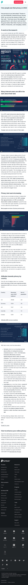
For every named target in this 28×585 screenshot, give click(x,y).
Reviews (2, 505)
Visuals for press (5, 425)
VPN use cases (4, 497)
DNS (15, 505)
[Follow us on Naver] (6, 564)
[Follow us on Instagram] (15, 560)
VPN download (4, 507)
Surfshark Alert (4, 472)
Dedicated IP (3, 502)
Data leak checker (17, 516)
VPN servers (3, 500)
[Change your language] (4, 568)
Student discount (17, 494)
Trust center (16, 472)
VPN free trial (3, 509)
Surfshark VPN (4, 467)
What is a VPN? (4, 493)
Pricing (2, 479)
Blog (15, 476)
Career (15, 474)
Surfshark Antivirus (4, 474)
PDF (2, 422)
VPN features (3, 495)
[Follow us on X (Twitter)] (6, 560)
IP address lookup (18, 509)
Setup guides (17, 525)
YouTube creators (17, 492)
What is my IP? (17, 507)
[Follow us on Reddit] (23, 560)
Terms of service (11, 582)
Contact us (16, 483)
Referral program (17, 499)
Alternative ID (3, 469)
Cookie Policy (3, 580)
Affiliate (16, 489)
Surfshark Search (4, 476)
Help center (16, 522)
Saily (2, 487)
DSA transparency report (19, 481)
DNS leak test (17, 512)
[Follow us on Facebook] (2, 560)
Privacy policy (3, 582)
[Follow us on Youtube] (19, 560)
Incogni (2, 485)
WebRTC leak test (18, 514)
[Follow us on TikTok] (2, 564)
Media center (17, 469)
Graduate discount (18, 496)
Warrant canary (17, 479)
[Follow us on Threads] (11, 560)
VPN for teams (4, 515)
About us (16, 467)
